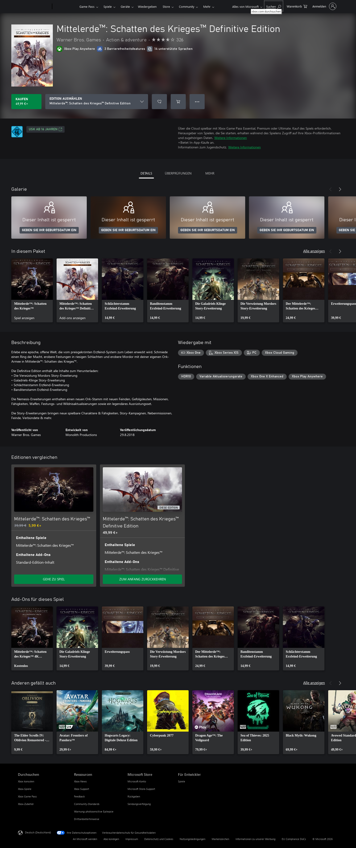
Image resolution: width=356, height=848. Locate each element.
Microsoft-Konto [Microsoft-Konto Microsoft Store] (137, 781)
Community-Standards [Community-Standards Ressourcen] (86, 803)
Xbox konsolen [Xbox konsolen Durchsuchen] (26, 781)
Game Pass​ (87, 6)
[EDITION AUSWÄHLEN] (96, 101)
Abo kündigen (111, 838)
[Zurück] (330, 189)
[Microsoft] (34, 6)
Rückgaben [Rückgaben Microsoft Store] (134, 796)
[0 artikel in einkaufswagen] (297, 6)
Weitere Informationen (230, 137)
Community (186, 6)
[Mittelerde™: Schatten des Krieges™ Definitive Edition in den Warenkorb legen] (178, 101)
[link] (32, 290)
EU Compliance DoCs (294, 838)
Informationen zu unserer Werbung (255, 838)
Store (166, 6)
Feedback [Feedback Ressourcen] (79, 796)
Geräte (125, 6)
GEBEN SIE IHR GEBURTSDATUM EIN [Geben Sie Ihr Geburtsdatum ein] (49, 230)
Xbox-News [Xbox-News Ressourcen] (80, 781)
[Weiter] (340, 189)
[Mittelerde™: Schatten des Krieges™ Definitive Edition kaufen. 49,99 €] (26, 101)
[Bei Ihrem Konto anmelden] (324, 6)
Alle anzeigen (314, 250)
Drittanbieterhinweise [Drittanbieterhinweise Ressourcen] (86, 818)
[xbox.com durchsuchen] (273, 6)
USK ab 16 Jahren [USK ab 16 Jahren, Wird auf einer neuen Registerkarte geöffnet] (45, 129)
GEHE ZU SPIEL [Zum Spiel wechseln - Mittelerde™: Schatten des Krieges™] (54, 579)
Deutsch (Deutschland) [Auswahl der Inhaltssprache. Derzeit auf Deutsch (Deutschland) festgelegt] (38, 832)
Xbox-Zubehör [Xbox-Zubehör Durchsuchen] (26, 803)
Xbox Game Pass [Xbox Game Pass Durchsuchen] (27, 796)
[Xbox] (65, 6)
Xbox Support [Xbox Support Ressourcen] (81, 788)
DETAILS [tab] (146, 173)
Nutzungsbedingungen (192, 838)
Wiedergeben (147, 6)
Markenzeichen (220, 838)
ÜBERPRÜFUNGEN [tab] (178, 173)
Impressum (131, 838)
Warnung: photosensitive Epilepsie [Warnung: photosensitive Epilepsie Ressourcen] (93, 811)
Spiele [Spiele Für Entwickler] (181, 781)
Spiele (107, 6)
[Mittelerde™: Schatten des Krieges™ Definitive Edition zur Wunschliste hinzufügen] (159, 101)
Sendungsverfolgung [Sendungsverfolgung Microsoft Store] (139, 803)
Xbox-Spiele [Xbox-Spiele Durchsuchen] (24, 788)
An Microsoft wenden (85, 838)
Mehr (207, 6)
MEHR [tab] (209, 173)
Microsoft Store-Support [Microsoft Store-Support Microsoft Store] (141, 788)
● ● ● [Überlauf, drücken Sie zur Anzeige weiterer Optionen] (197, 101)
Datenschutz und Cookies (158, 838)
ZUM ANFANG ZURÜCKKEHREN (142, 579)
